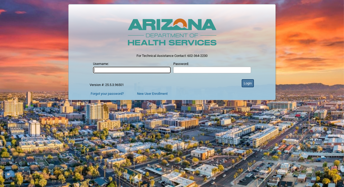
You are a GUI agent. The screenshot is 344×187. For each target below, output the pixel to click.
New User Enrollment (152, 94)
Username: (101, 64)
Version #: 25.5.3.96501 (107, 85)
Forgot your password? (107, 94)
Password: (181, 64)
